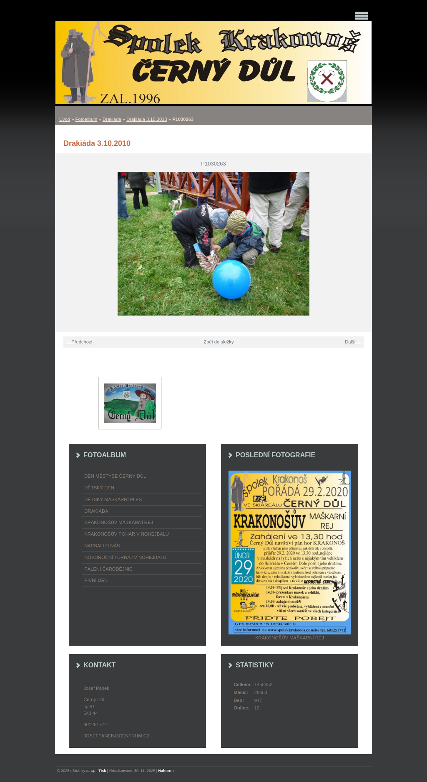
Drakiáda (112, 119)
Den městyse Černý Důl (115, 476)
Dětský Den (99, 487)
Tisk (102, 771)
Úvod (64, 119)
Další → (353, 341)
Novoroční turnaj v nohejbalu (125, 557)
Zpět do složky (218, 341)
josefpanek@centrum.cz (116, 735)
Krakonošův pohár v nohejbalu (126, 533)
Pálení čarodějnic (108, 568)
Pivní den (96, 580)
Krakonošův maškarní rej (118, 522)
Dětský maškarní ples (113, 499)
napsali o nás (102, 545)
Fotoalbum (86, 119)
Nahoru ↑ (166, 771)
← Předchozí (79, 341)
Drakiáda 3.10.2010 (146, 119)
